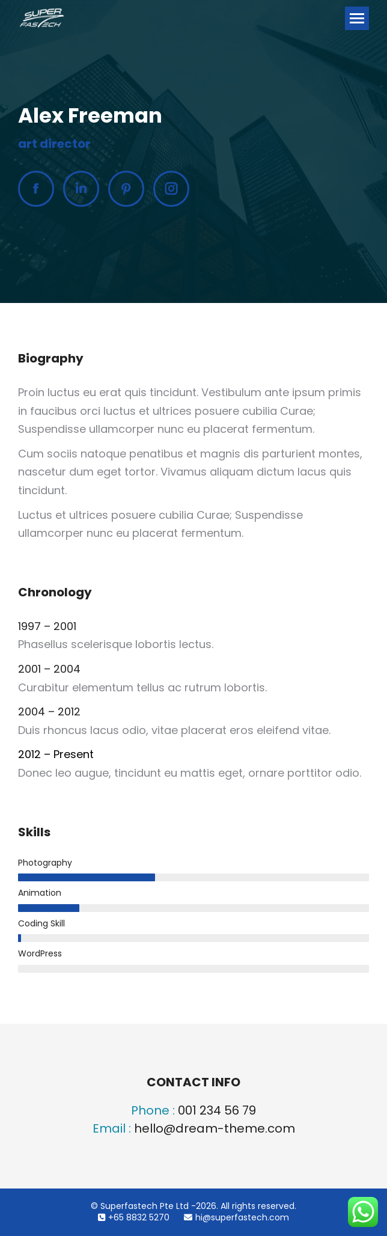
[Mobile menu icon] (357, 18)
